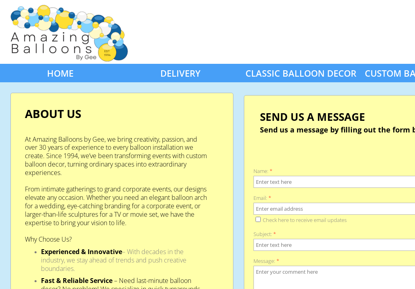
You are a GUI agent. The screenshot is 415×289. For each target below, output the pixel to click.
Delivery (180, 73)
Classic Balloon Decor (300, 73)
